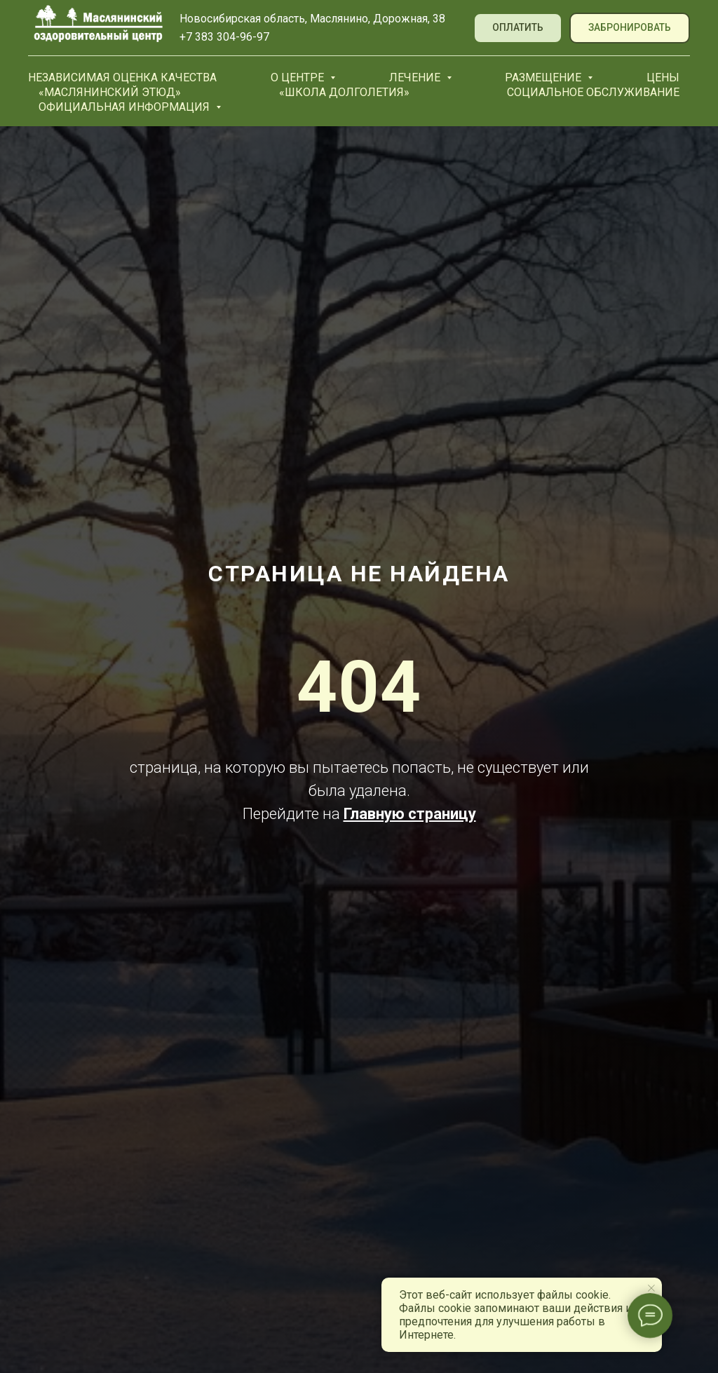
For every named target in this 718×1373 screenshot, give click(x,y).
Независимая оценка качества (122, 77)
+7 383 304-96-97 (224, 36)
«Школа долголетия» (344, 92)
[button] (629, 28)
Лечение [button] (416, 77)
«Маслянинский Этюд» (110, 92)
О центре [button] (299, 77)
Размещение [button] (544, 77)
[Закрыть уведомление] (651, 1288)
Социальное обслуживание (593, 92)
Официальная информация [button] (125, 107)
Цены (662, 77)
